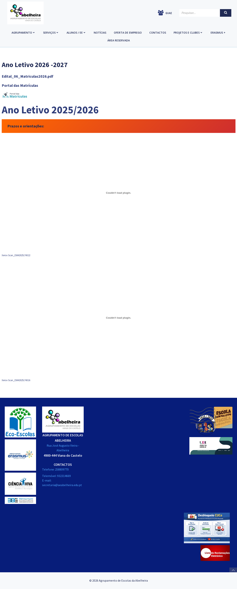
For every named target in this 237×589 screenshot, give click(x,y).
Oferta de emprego (128, 32)
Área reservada (118, 40)
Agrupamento (23, 32)
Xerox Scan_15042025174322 (16, 255)
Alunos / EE (76, 32)
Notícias (100, 32)
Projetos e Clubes (188, 32)
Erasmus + (218, 32)
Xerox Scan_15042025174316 (16, 380)
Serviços (51, 32)
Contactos (157, 32)
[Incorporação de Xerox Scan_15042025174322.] (118, 193)
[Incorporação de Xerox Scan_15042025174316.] (118, 318)
